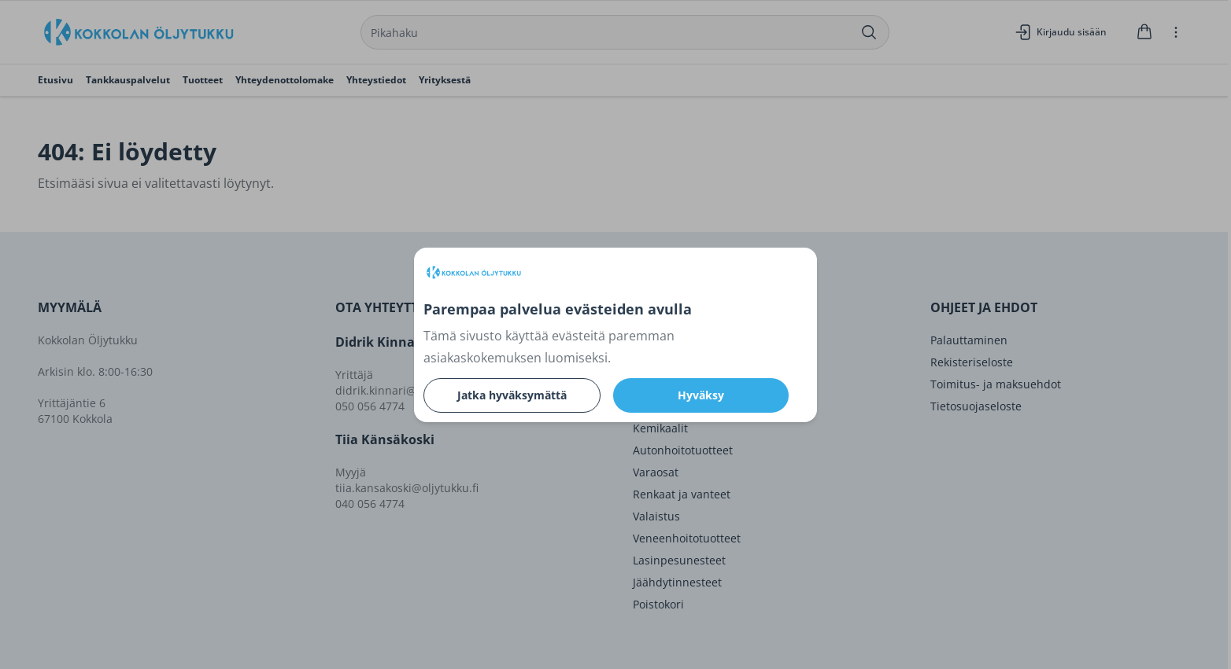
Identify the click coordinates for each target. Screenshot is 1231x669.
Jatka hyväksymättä (512, 395)
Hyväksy (701, 395)
